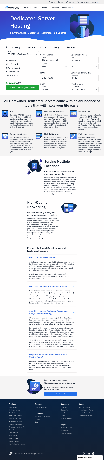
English (95, 2)
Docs (60, 2)
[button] (89, 457)
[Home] (12, 7)
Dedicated (55, 7)
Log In (52, 2)
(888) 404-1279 (83, 2)
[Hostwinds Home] (11, 453)
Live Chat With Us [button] (84, 407)
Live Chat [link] (70, 2)
